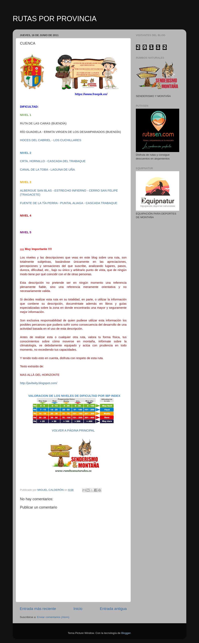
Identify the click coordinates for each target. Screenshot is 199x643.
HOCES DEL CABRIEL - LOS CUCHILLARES (51, 140)
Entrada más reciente (38, 609)
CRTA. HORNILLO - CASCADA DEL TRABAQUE (53, 161)
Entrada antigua (113, 609)
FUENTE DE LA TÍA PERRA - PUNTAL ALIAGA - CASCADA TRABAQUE (68, 203)
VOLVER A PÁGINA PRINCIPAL (73, 430)
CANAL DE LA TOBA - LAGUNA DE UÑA (47, 169)
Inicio (77, 609)
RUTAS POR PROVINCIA (54, 19)
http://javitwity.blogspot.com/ (38, 383)
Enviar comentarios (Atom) (53, 617)
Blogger (126, 633)
